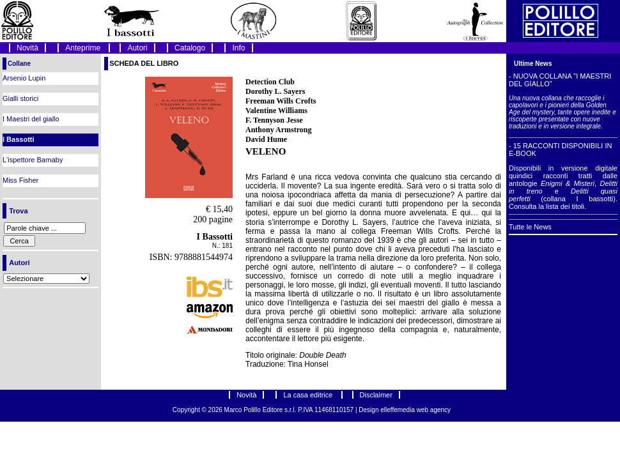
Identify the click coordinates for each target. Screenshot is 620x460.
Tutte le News (530, 227)
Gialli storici (20, 98)
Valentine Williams (276, 110)
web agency (434, 409)
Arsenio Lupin (24, 78)
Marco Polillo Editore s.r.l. (260, 409)
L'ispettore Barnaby (33, 160)
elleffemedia (398, 409)
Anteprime (83, 47)
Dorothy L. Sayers (275, 91)
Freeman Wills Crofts (280, 100)
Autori (137, 47)
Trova (18, 211)
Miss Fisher (20, 180)
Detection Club (270, 81)
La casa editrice (308, 395)
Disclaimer (376, 395)
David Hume (266, 139)
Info (238, 47)
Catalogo (189, 47)
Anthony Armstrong (278, 129)
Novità (27, 47)
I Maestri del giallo (31, 119)
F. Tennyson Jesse (274, 120)
